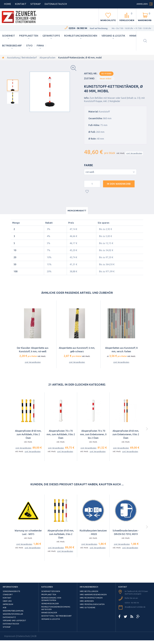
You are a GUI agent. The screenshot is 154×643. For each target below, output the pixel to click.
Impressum (8, 604)
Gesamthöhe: (95, 118)
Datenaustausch (11, 624)
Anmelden (142, 4)
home (7, 4)
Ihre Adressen (87, 601)
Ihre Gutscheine (87, 607)
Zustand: (89, 78)
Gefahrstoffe (51, 35)
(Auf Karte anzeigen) (133, 594)
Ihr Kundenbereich (89, 587)
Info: (86, 98)
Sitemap (35, 4)
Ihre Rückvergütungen (91, 598)
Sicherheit (8, 35)
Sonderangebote (11, 591)
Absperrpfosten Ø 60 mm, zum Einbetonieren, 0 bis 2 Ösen (125, 434)
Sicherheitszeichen (50, 591)
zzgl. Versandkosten (134, 153)
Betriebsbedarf (12, 45)
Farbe (89, 165)
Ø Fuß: (92, 132)
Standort (8, 594)
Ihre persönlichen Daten (92, 604)
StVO (29, 45)
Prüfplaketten (28, 35)
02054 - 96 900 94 (78, 28)
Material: (93, 111)
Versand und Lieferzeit (14, 620)
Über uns (7, 601)
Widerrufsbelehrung (13, 611)
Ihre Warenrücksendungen (93, 594)
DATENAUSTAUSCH (56, 4)
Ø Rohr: (92, 138)
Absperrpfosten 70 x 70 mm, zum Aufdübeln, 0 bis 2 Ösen (61, 434)
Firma (40, 45)
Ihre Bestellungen (89, 591)
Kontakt (20, 4)
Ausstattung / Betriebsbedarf (22, 57)
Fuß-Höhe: (94, 125)
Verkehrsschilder (50, 603)
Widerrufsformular (13, 614)
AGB (4, 607)
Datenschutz (9, 617)
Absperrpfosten (47, 57)
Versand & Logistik (113, 35)
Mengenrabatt (77, 210)
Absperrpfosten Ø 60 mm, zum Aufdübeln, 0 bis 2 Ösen (28, 434)
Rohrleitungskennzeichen (80, 35)
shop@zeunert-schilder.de (135, 607)
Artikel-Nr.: (90, 73)
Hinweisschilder (49, 613)
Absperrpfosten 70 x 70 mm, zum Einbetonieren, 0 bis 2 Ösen (93, 434)
